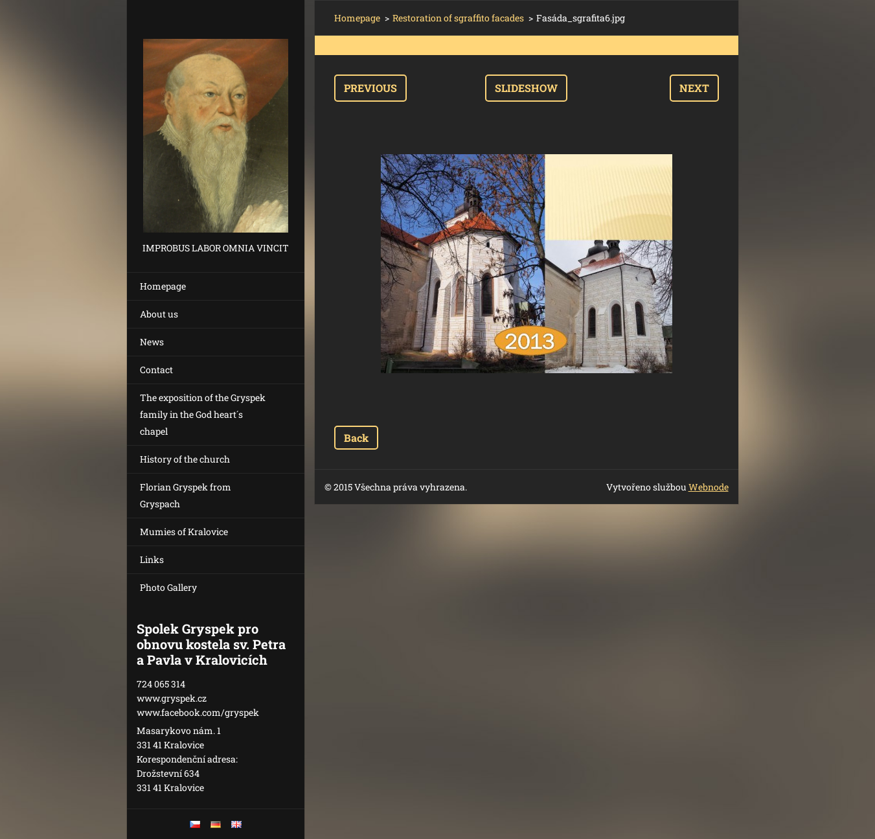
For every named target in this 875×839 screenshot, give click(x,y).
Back (356, 437)
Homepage (163, 286)
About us (159, 314)
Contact (156, 369)
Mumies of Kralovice (184, 531)
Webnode (708, 487)
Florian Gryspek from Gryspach (185, 495)
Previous (370, 88)
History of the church (185, 459)
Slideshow (526, 88)
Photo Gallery (168, 587)
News (152, 342)
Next (694, 88)
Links (152, 559)
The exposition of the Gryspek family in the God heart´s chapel (203, 414)
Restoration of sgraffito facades (458, 18)
